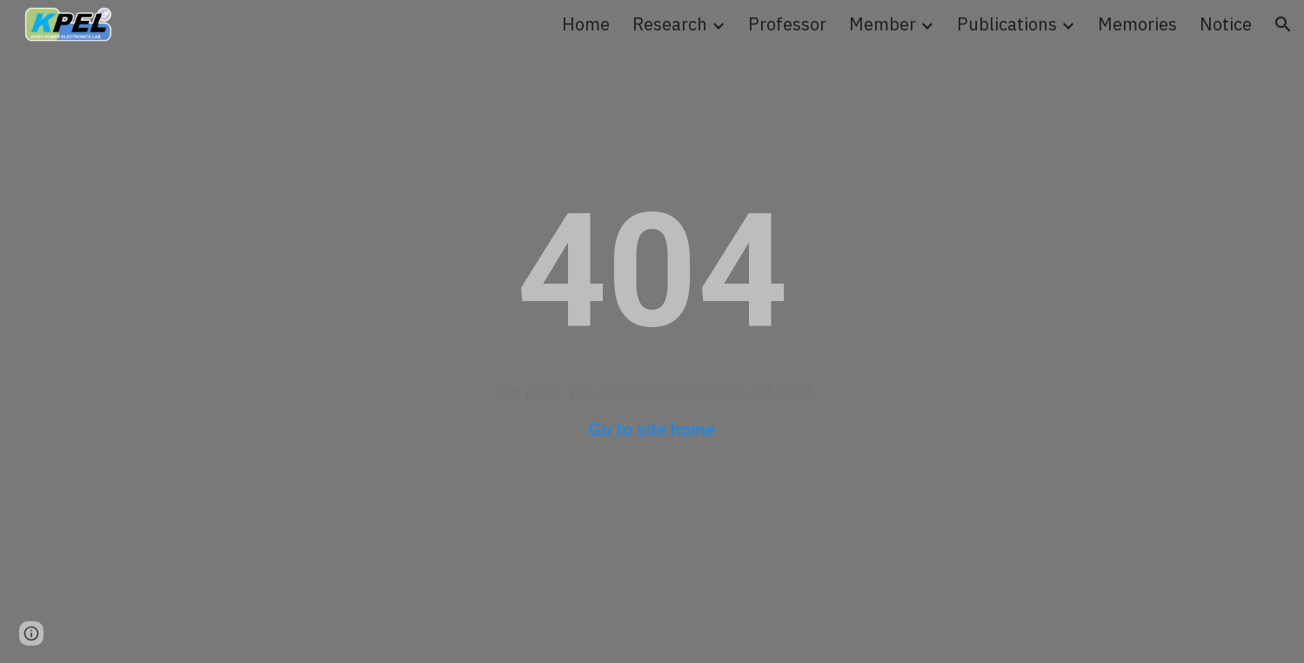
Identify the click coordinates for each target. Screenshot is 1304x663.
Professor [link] (787, 24)
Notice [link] (1226, 24)
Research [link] (669, 24)
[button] (1283, 24)
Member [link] (882, 24)
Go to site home (652, 429)
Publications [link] (1007, 24)
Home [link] (586, 24)
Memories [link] (1137, 24)
